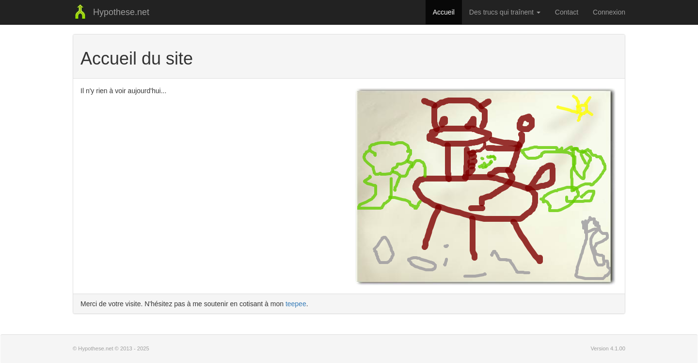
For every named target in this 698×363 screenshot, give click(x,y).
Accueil (444, 12)
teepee (296, 304)
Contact (566, 12)
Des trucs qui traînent (504, 12)
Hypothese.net (111, 12)
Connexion (609, 12)
